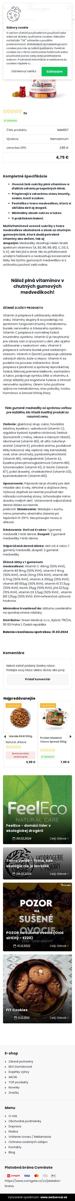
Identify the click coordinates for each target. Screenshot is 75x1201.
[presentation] (5, 737)
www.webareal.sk (53, 1197)
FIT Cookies (17, 1010)
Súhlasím (54, 71)
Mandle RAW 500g (20, 736)
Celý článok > (59, 839)
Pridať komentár (37, 679)
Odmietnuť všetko (23, 71)
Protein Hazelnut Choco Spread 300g (53, 739)
